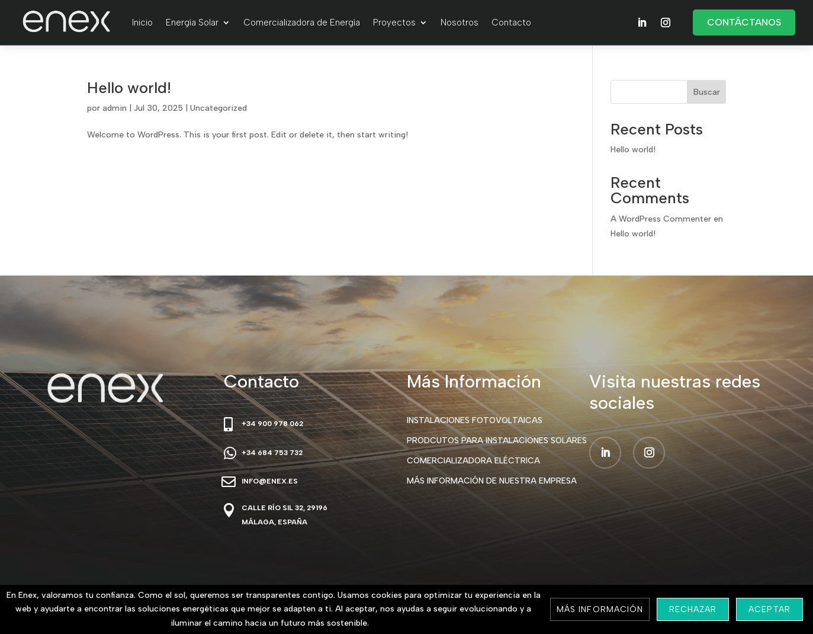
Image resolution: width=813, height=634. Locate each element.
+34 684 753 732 (272, 453)
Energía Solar (192, 22)
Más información (600, 609)
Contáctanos (744, 22)
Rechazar (692, 609)
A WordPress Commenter (660, 219)
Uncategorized (218, 108)
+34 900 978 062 (272, 424)
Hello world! (129, 87)
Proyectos (394, 22)
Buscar (706, 92)
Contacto (511, 22)
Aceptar (769, 609)
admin (114, 108)
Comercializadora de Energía (301, 22)
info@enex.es (270, 481)
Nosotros (459, 22)
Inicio (142, 22)
